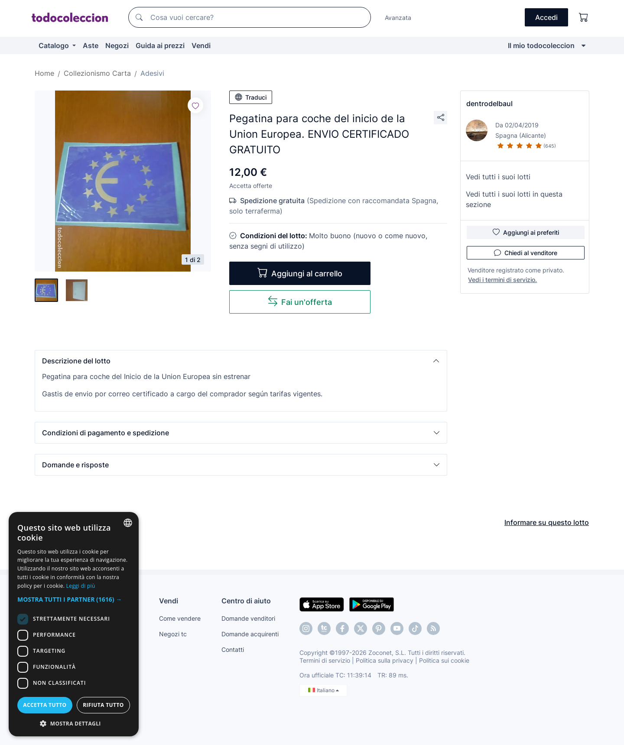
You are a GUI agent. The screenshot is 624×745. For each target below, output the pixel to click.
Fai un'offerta (299, 301)
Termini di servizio (324, 660)
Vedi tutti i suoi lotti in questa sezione (514, 199)
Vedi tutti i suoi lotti (498, 176)
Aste (90, 45)
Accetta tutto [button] (44, 705)
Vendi (201, 45)
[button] (241, 361)
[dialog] (74, 624)
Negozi (117, 45)
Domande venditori (248, 618)
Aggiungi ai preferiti (526, 232)
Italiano (323, 690)
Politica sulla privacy (384, 660)
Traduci (250, 97)
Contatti (232, 649)
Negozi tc (173, 634)
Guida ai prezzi (160, 45)
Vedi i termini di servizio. (502, 279)
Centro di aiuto (246, 600)
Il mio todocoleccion (541, 45)
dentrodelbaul (489, 103)
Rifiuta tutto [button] (103, 705)
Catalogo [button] (55, 45)
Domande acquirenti (250, 634)
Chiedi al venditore (525, 252)
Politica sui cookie (444, 660)
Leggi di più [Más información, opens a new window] (80, 586)
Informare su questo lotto (546, 522)
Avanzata (398, 17)
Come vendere (180, 618)
